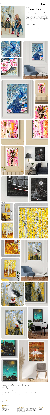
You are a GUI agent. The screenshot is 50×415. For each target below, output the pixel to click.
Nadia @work (3, 208)
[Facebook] (44, 4)
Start (2, 200)
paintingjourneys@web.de (6, 410)
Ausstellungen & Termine (4, 203)
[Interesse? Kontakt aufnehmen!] (8, 401)
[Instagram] (41, 4)
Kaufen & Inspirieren (4, 205)
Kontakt (2, 210)
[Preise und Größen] (32, 29)
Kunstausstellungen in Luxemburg (31, 410)
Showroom (3, 202)
